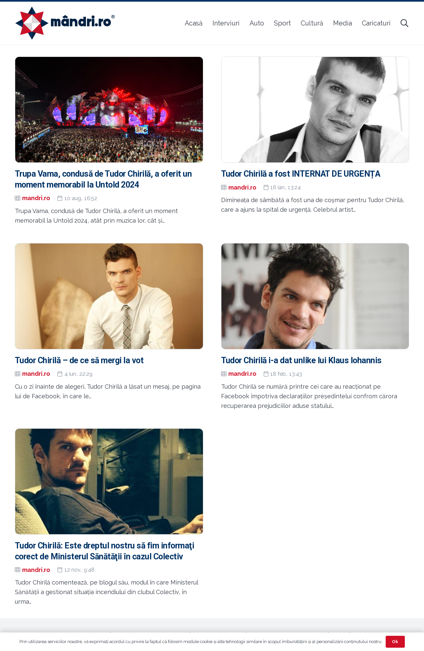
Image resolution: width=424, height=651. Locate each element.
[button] (404, 23)
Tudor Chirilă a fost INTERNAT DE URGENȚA (300, 174)
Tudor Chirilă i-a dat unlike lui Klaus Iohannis (301, 360)
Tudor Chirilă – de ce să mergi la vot (79, 360)
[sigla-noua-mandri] (65, 23)
